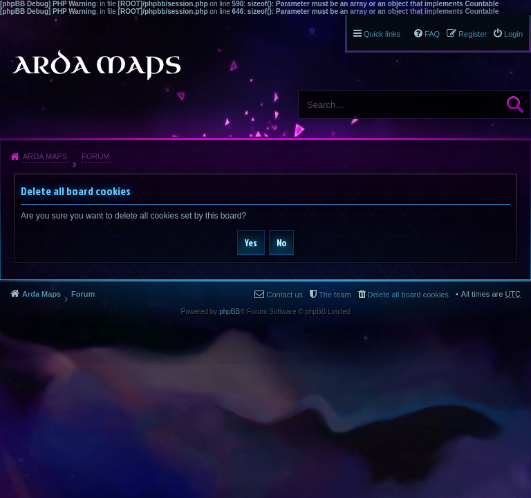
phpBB (229, 311)
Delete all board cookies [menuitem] (408, 294)
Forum (95, 156)
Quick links (382, 34)
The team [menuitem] (335, 294)
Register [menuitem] (472, 34)
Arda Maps (45, 156)
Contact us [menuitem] (284, 294)
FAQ (432, 34)
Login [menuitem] (513, 34)
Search (515, 104)
